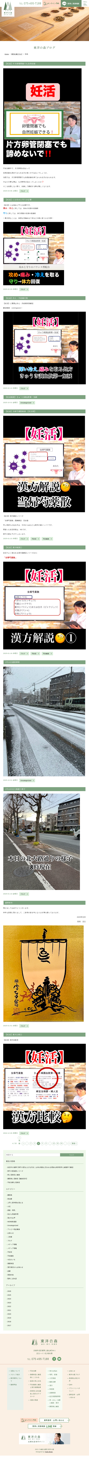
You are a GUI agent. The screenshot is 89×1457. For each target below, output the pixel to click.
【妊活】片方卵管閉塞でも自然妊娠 (21, 63)
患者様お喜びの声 (74, 1380)
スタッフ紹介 (15, 1376)
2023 (9, 1303)
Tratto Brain (49, 1453)
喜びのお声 (11, 1218)
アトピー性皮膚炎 (13, 1230)
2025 (9, 1296)
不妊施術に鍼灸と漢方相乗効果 (35, 1387)
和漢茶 (51, 1390)
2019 (9, 1319)
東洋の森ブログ (16, 54)
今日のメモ (11, 1260)
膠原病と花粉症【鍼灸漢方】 (17, 1179)
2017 (9, 1326)
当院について (15, 1372)
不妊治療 (33, 1372)
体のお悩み (53, 1372)
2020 (9, 1315)
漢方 (51, 1387)
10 (54, 1144)
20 (58, 1144)
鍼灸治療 (52, 1383)
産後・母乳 (11, 1211)
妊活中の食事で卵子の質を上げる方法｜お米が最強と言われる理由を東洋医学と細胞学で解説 (40, 1168)
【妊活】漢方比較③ (14, 1035)
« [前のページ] (23, 1144)
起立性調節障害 (54, 1398)
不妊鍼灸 (46, 539)
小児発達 (52, 1379)
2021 (9, 1311)
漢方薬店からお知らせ (15, 1268)
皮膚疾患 (52, 1394)
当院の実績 (34, 1401)
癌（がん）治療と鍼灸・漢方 (54, 1402)
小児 (9, 1207)
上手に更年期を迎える (15, 1203)
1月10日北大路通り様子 (15, 789)
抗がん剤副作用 (12, 1215)
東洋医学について (16, 1380)
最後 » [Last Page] (74, 1144)
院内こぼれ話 (12, 1279)
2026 (9, 1292)
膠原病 (9, 1196)
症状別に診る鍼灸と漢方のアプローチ (35, 1395)
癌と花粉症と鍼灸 (13, 1175)
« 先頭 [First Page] (19, 1138)
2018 (9, 1323)
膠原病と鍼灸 (54, 1408)
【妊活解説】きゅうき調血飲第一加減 (22, 397)
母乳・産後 (53, 1376)
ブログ (22, 191)
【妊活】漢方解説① (14, 547)
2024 (9, 1300)
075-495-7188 (28, 3)
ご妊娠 (9, 1237)
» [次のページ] (69, 1144)
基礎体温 (10, 1264)
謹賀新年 (9, 903)
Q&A (70, 1386)
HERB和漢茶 (12, 1222)
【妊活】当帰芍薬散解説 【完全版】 (21, 411)
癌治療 (9, 1199)
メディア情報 (12, 1245)
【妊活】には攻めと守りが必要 (19, 199)
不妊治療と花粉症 (13, 1183)
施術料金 (14, 1386)
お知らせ (10, 1234)
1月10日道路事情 (12, 662)
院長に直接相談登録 (44, 1427)
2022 (9, 1307)
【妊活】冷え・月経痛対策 (17, 298)
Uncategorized (25, 403)
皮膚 (9, 1272)
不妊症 (34, 539)
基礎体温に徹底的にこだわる (35, 1377)
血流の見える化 (35, 1382)
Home (7, 54)
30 (61, 1144)
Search (71, 1155)
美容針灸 (10, 1276)
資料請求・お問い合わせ (74, 1397)
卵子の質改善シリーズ (15, 1171)
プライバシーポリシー (74, 1391)
